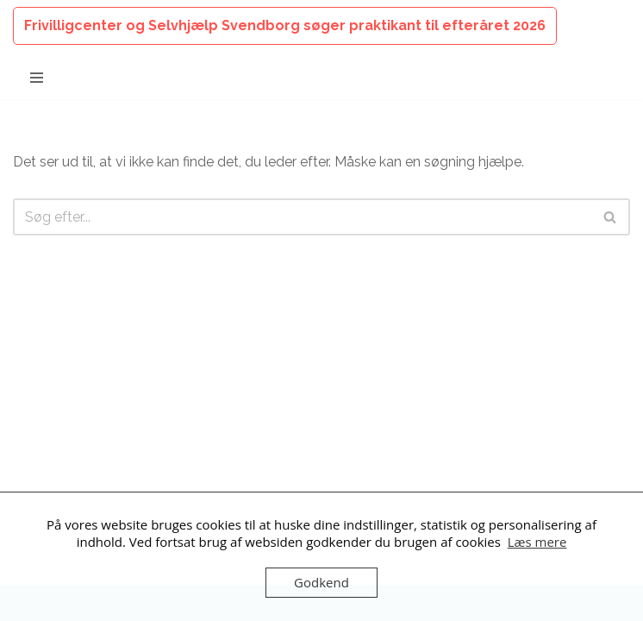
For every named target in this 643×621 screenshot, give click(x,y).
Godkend (321, 582)
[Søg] (302, 216)
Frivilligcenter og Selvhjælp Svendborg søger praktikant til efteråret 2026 (285, 25)
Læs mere (537, 541)
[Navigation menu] (36, 77)
